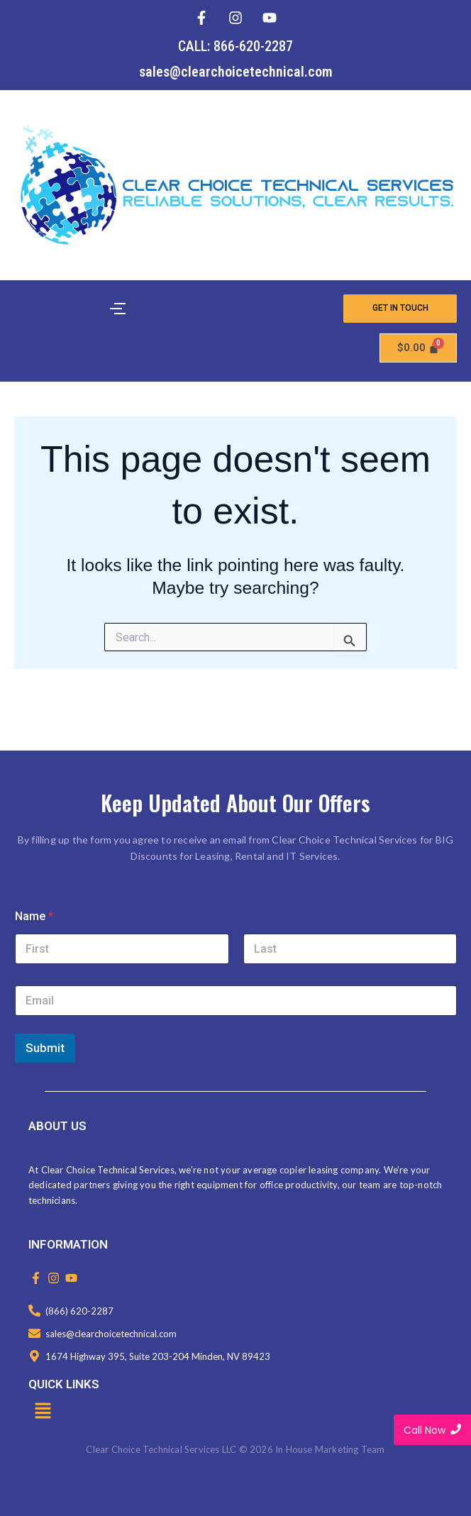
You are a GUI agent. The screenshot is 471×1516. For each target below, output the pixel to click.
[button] (42, 1411)
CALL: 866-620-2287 (235, 46)
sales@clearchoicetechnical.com (236, 71)
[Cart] (418, 348)
